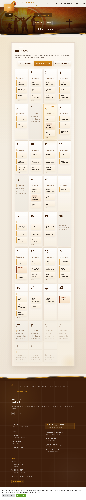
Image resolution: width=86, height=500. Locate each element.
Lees (77, 3)
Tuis (46, 3)
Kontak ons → (18, 481)
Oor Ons (54, 3)
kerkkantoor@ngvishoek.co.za (23, 476)
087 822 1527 (18, 470)
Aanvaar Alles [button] (21, 496)
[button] (9, 10)
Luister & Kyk (66, 3)
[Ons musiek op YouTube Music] (17, 413)
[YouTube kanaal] (13, 413)
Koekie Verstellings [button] (8, 496)
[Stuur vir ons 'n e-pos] (21, 413)
